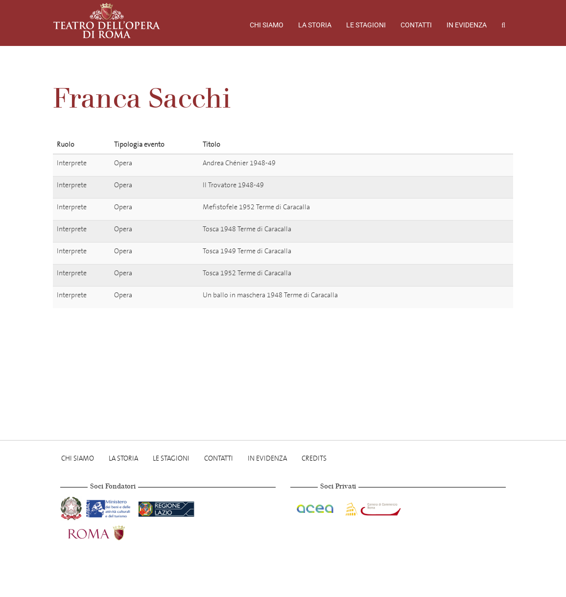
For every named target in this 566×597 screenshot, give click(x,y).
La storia (314, 25)
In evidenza (467, 25)
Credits (314, 458)
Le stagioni (366, 25)
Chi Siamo (266, 25)
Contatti (416, 25)
